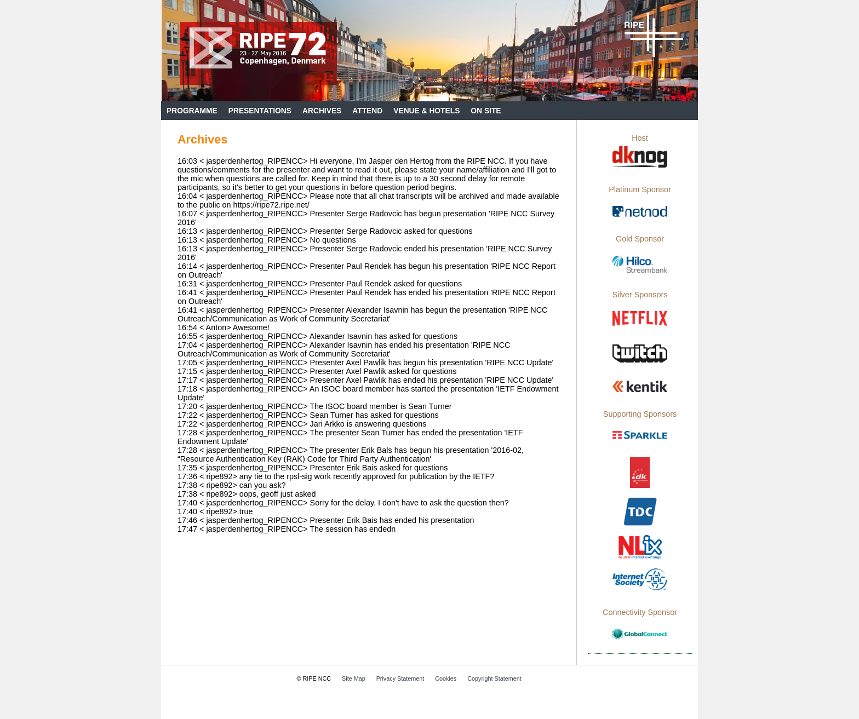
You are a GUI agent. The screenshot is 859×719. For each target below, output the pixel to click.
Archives (321, 111)
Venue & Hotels (426, 111)
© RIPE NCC (314, 678)
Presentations (259, 111)
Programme (192, 111)
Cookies (445, 678)
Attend (367, 111)
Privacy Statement (400, 678)
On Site (486, 111)
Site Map (353, 678)
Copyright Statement (494, 678)
